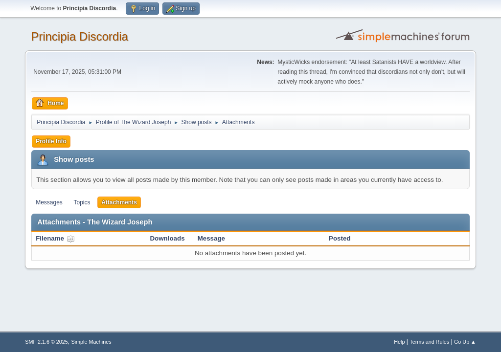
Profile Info (51, 141)
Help (399, 342)
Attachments (119, 202)
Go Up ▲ (465, 342)
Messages (49, 202)
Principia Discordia (79, 36)
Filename (55, 238)
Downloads (167, 238)
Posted (339, 238)
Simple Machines (91, 342)
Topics (82, 202)
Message (211, 238)
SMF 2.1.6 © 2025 (46, 342)
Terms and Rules (429, 342)
